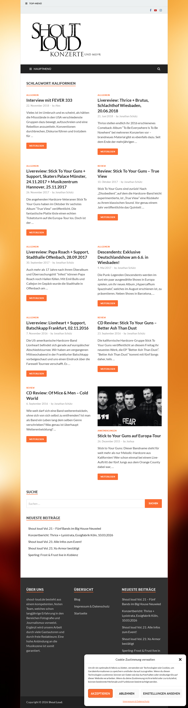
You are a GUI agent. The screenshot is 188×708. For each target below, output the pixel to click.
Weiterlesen (35, 145)
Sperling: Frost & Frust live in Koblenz (53, 555)
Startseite (80, 613)
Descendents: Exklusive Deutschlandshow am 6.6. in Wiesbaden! (123, 257)
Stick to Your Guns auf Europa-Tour (129, 435)
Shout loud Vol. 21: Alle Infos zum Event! (55, 541)
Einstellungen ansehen (161, 693)
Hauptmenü (42, 68)
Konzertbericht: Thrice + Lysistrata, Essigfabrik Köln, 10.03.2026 (70, 535)
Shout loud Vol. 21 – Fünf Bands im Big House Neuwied (64, 528)
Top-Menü (35, 3)
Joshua (130, 441)
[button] (180, 659)
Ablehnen (126, 693)
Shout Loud (55, 702)
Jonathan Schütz (128, 116)
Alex (57, 105)
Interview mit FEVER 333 (49, 100)
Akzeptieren (100, 693)
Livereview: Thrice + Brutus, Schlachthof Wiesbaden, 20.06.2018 (123, 105)
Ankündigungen (107, 430)
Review (102, 166)
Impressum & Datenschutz (136, 701)
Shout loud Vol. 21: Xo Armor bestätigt (53, 548)
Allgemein (32, 95)
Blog (77, 599)
